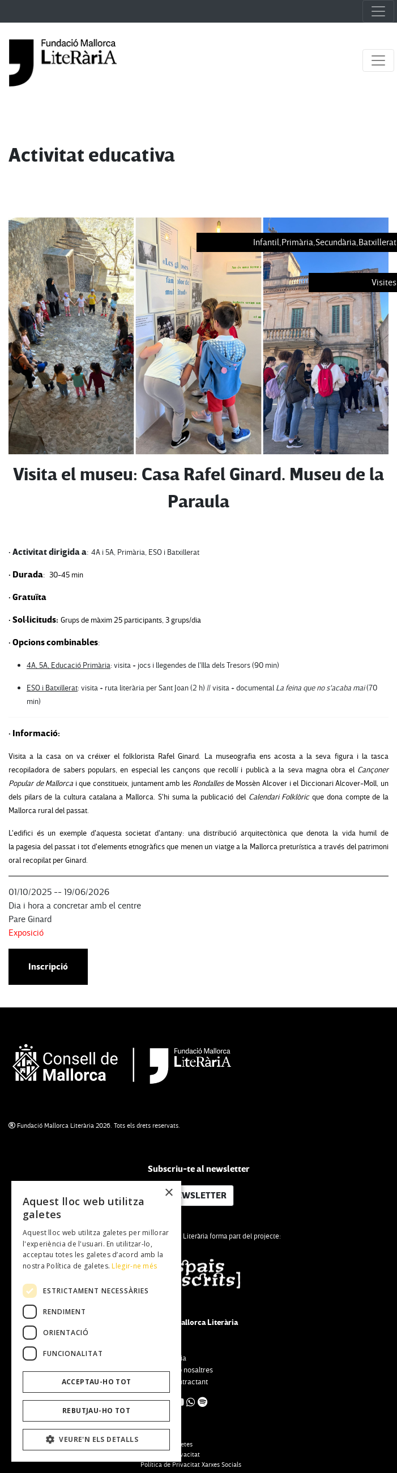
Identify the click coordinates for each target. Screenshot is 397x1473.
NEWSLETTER (198, 1195)
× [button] (168, 1193)
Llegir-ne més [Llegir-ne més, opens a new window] (134, 1266)
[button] (96, 1439)
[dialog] (96, 1321)
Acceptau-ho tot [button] (96, 1382)
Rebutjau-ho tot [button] (96, 1410)
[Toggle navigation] (378, 11)
